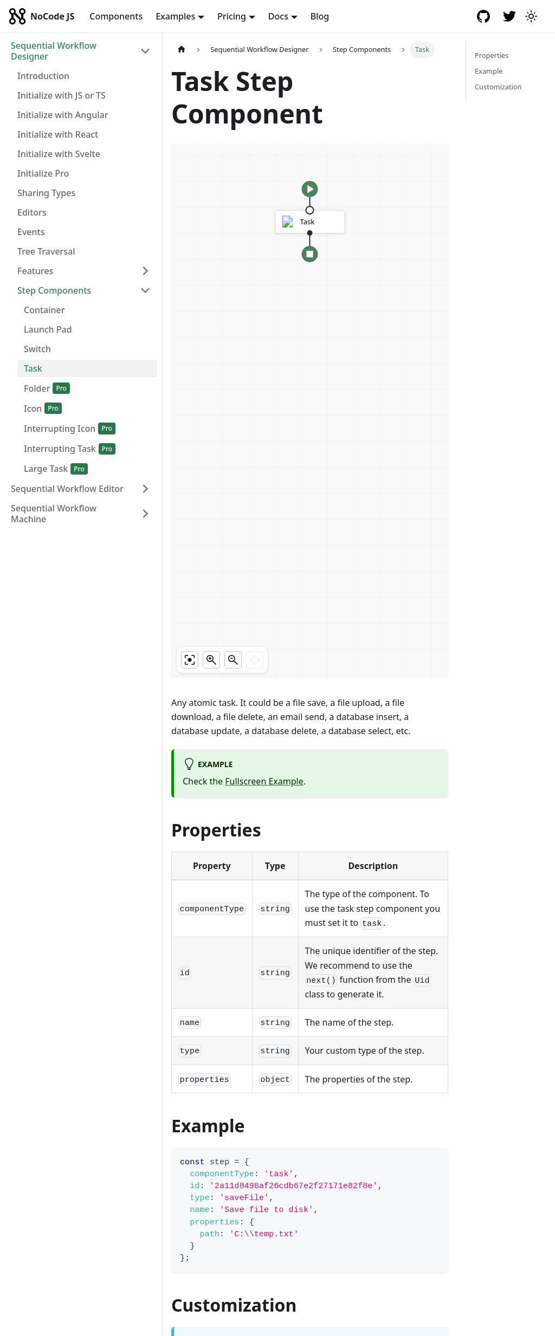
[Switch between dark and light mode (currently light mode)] (531, 16)
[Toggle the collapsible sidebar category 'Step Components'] (145, 290)
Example (488, 71)
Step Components (54, 290)
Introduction (43, 76)
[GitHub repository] (483, 16)
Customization (498, 87)
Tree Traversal (46, 251)
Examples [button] (175, 16)
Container (44, 310)
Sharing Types (46, 193)
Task (33, 368)
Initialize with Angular (62, 115)
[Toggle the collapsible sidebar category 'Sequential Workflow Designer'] (145, 51)
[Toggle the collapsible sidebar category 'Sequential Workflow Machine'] (145, 514)
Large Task (46, 469)
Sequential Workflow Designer (53, 51)
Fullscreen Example (264, 781)
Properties (491, 55)
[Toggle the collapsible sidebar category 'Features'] (145, 271)
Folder (37, 388)
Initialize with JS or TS (61, 95)
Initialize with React (57, 134)
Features (35, 271)
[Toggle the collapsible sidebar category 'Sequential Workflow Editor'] (145, 488)
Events (30, 232)
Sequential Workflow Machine (53, 513)
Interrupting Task (60, 449)
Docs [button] (278, 16)
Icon (33, 408)
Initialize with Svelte (58, 154)
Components (116, 16)
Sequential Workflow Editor (67, 489)
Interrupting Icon (59, 428)
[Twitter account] (509, 16)
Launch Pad (48, 329)
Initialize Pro (43, 173)
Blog (320, 16)
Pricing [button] (231, 16)
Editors (32, 212)
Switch (37, 349)
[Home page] (181, 49)
